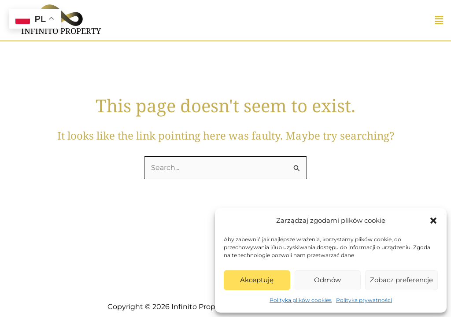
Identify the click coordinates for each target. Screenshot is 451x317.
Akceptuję (257, 280)
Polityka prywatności (364, 300)
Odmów (327, 280)
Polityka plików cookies (301, 300)
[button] (433, 220)
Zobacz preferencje (401, 280)
